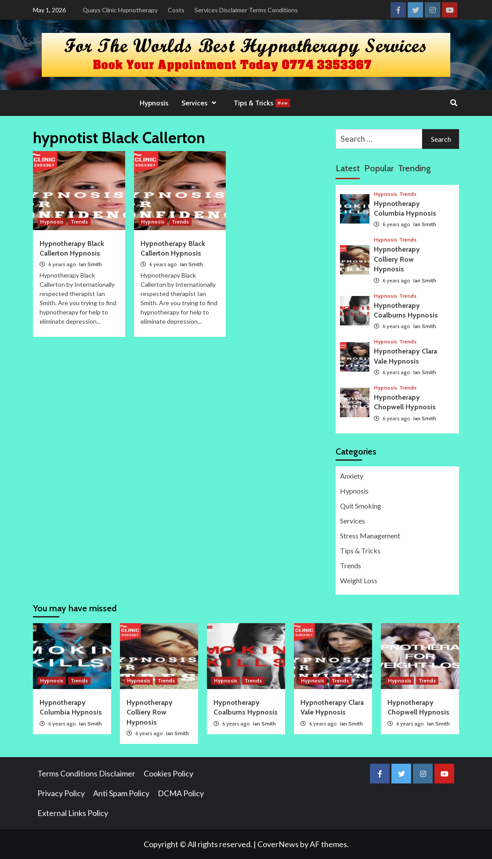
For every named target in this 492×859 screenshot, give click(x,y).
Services (201, 103)
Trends (79, 221)
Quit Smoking (360, 506)
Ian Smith (90, 264)
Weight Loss (358, 580)
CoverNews (278, 844)
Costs (176, 10)
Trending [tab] (414, 168)
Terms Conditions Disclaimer (86, 773)
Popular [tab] (379, 168)
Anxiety (351, 476)
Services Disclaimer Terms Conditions (246, 10)
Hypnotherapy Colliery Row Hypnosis (397, 259)
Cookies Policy (168, 773)
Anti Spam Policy (121, 793)
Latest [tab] (348, 168)
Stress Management (370, 535)
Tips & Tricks (262, 103)
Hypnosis (154, 103)
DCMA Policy (181, 793)
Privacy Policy (61, 793)
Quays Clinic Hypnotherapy (120, 10)
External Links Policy (72, 813)
